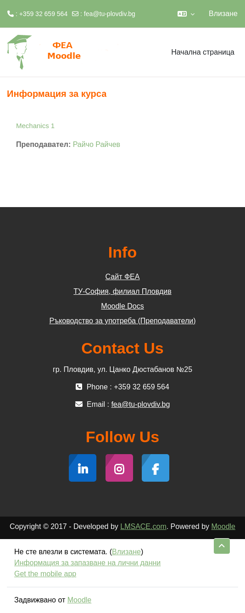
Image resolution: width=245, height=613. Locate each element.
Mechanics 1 (35, 125)
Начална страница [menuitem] (202, 52)
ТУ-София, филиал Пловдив (122, 291)
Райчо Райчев (96, 144)
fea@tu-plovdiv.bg (109, 13)
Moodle (223, 526)
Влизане (223, 13)
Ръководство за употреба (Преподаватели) (123, 321)
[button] (186, 14)
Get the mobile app (45, 574)
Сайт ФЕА (123, 277)
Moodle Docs (122, 306)
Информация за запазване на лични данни (87, 563)
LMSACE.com (143, 526)
